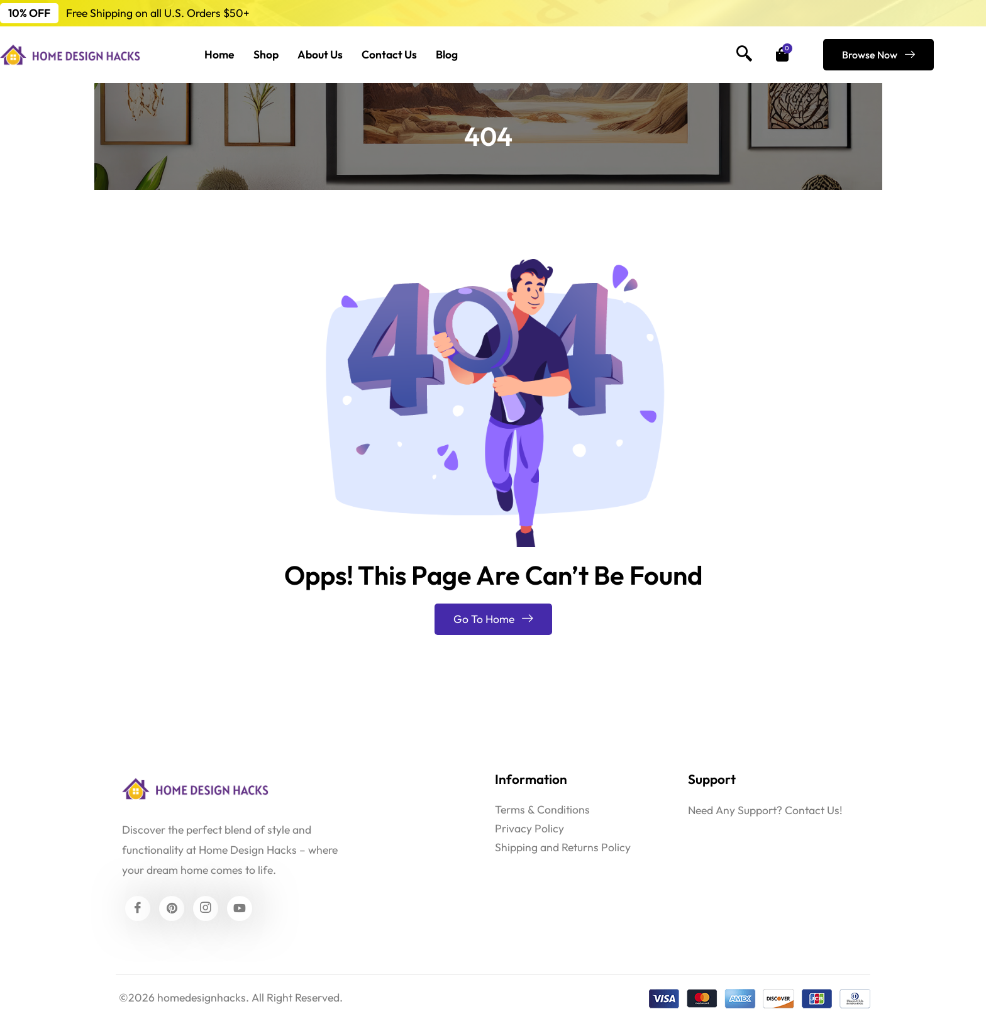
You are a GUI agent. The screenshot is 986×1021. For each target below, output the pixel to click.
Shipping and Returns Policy (563, 847)
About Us (320, 54)
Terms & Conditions (542, 809)
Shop (266, 54)
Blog (447, 54)
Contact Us (389, 54)
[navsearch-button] (744, 54)
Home (219, 54)
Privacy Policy (529, 828)
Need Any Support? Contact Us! (765, 810)
